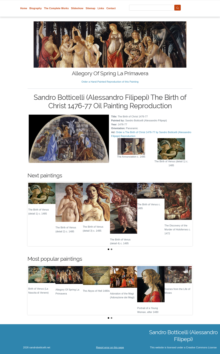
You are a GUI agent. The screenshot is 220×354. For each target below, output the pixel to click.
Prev (32, 214)
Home (23, 8)
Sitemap (90, 8)
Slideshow (77, 8)
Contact (111, 8)
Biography (35, 8)
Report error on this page (110, 347)
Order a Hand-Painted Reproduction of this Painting (110, 81)
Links (101, 8)
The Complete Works (56, 8)
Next (187, 214)
